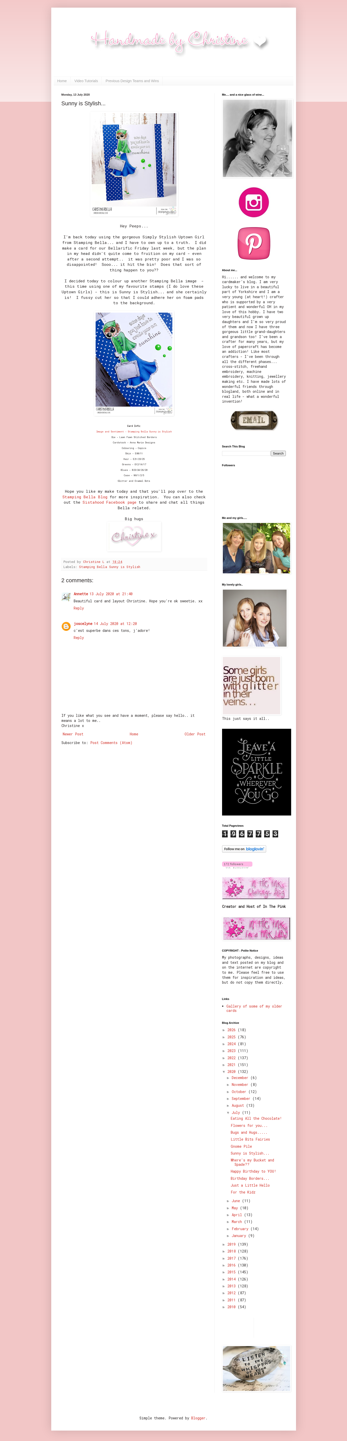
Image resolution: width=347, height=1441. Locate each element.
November (241, 1084)
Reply (79, 608)
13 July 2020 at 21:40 (111, 593)
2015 (232, 1272)
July (237, 1112)
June (237, 1200)
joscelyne (83, 623)
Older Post (195, 734)
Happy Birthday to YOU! (253, 1171)
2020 (232, 1071)
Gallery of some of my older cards (254, 1008)
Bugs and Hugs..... (249, 1132)
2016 (232, 1265)
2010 (232, 1306)
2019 (232, 1244)
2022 (232, 1057)
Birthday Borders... (250, 1178)
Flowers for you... (249, 1125)
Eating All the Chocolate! (256, 1118)
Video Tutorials (86, 81)
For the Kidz (243, 1192)
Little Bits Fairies (250, 1139)
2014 (232, 1279)
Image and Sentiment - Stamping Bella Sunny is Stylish (134, 431)
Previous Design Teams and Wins (132, 81)
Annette (81, 593)
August (239, 1105)
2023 (232, 1050)
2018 (232, 1251)
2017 (232, 1258)
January (240, 1235)
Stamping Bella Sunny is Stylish (109, 567)
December (241, 1077)
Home (62, 81)
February (241, 1228)
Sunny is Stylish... (250, 1153)
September (242, 1098)
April (238, 1214)
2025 (232, 1037)
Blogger (198, 1418)
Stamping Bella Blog (84, 496)
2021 (232, 1064)
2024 (232, 1043)
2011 (232, 1300)
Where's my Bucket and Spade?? (252, 1162)
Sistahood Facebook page (109, 502)
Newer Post (73, 734)
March (238, 1221)
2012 (232, 1292)
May (236, 1207)
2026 (232, 1029)
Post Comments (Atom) (111, 742)
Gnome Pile (241, 1146)
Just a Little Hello (250, 1185)
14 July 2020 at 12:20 (115, 623)
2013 (232, 1286)
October (240, 1091)
